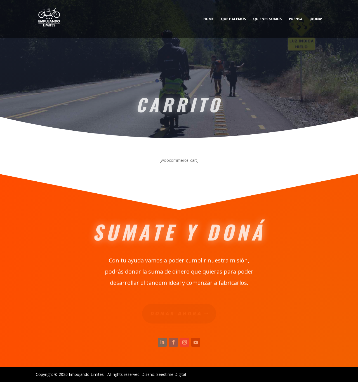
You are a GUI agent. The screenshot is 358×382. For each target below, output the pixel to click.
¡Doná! (316, 19)
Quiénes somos (267, 19)
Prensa (295, 19)
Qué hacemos (233, 19)
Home (208, 19)
